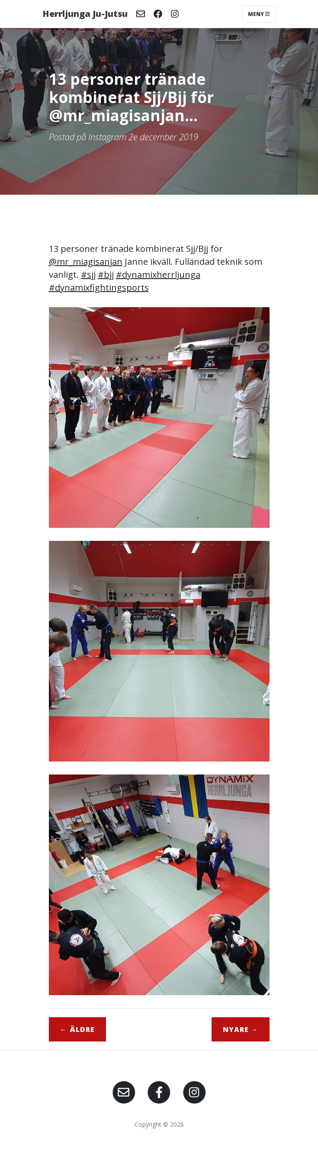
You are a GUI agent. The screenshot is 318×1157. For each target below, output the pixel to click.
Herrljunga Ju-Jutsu (85, 13)
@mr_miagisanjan (85, 261)
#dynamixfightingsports (99, 287)
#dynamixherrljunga (158, 274)
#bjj (106, 274)
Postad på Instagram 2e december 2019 (123, 137)
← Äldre (77, 1029)
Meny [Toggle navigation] (259, 13)
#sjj (88, 274)
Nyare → (240, 1029)
